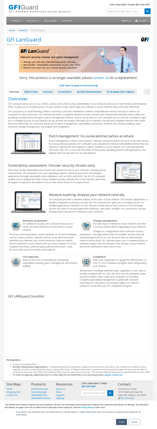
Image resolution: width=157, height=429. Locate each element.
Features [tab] (48, 91)
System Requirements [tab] (89, 91)
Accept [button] (121, 422)
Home (12, 30)
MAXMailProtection (40, 398)
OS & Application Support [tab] (120, 91)
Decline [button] (134, 422)
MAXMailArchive (39, 395)
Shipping (60, 398)
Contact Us (66, 20)
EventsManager (39, 392)
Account (141, 20)
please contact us (113, 375)
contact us (101, 78)
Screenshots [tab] (65, 91)
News (59, 392)
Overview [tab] (14, 91)
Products (16, 20)
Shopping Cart (13, 392)
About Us (126, 20)
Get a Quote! (50, 20)
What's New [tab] (31, 91)
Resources (33, 20)
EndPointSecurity (39, 388)
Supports (60, 395)
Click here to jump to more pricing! (78, 85)
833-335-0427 (89, 386)
